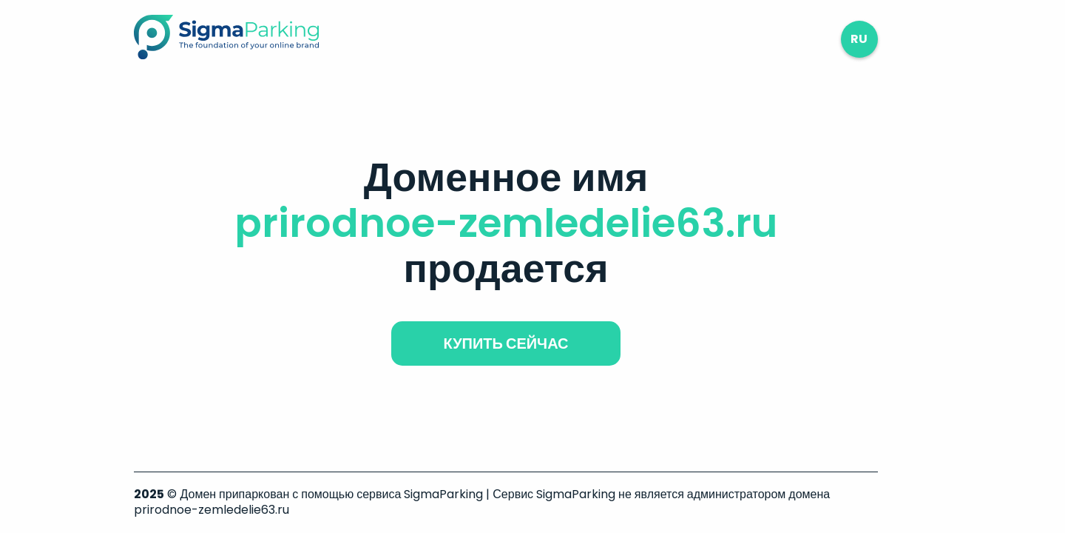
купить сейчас (505, 343)
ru (859, 38)
